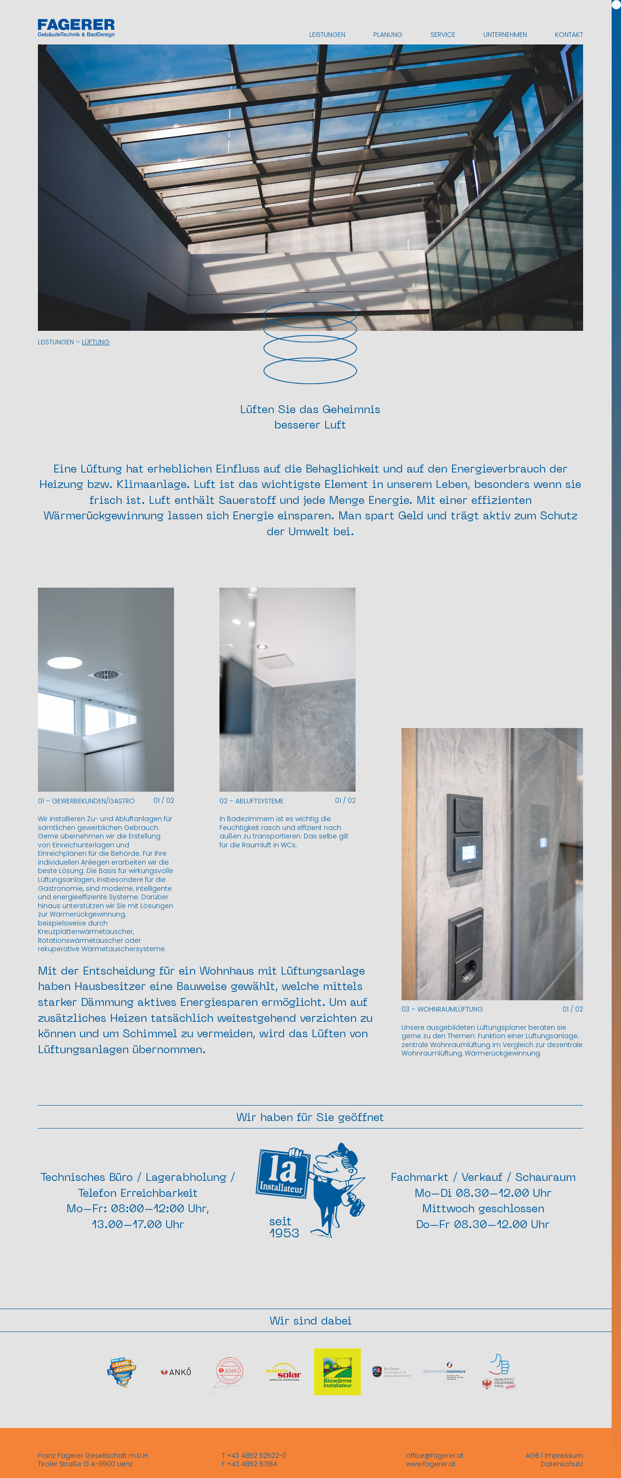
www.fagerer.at (431, 1464)
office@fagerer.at (435, 1455)
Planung (387, 34)
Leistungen (327, 34)
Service (443, 34)
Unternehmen (505, 34)
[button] (140, 701)
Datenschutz (562, 1464)
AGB (533, 1455)
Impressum (564, 1455)
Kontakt (569, 34)
